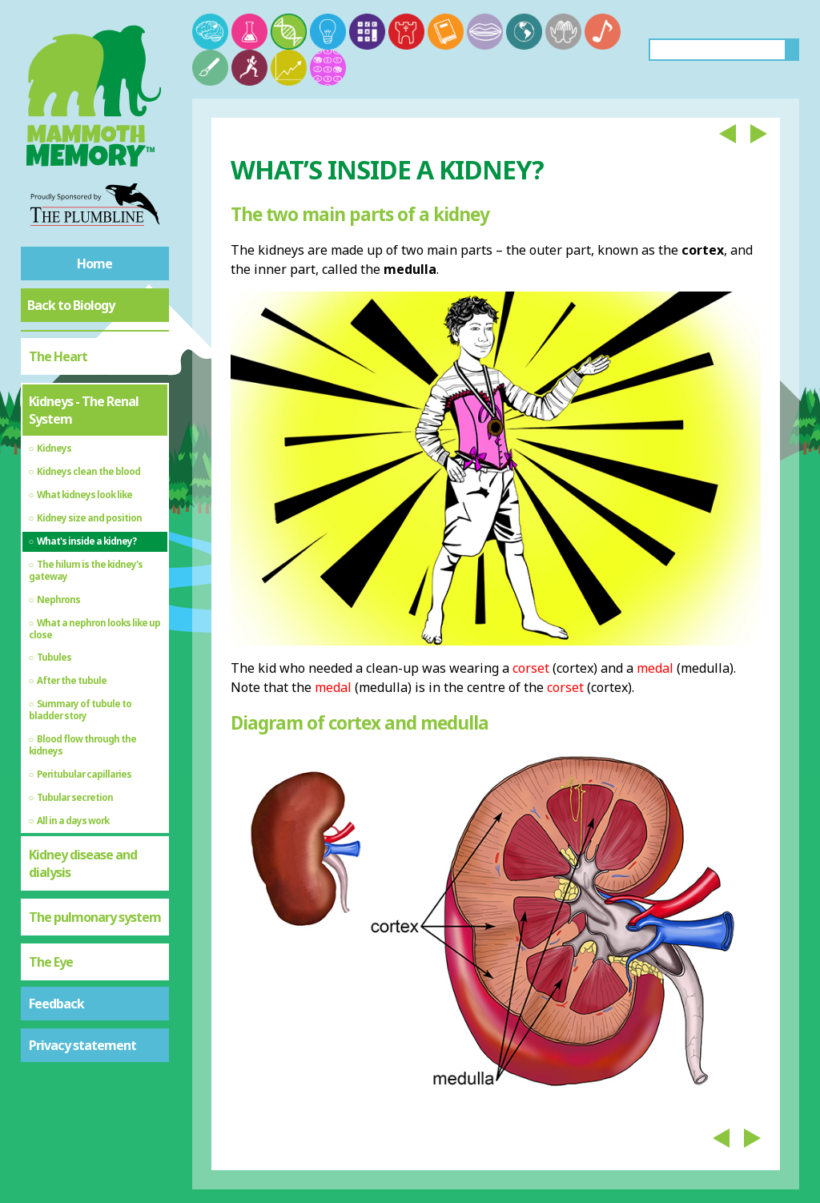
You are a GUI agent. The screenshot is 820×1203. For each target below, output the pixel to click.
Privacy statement (82, 1045)
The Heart (58, 356)
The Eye (51, 962)
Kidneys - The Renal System (84, 410)
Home (94, 263)
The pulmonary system (95, 917)
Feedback (56, 1003)
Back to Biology (71, 305)
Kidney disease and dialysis (83, 863)
